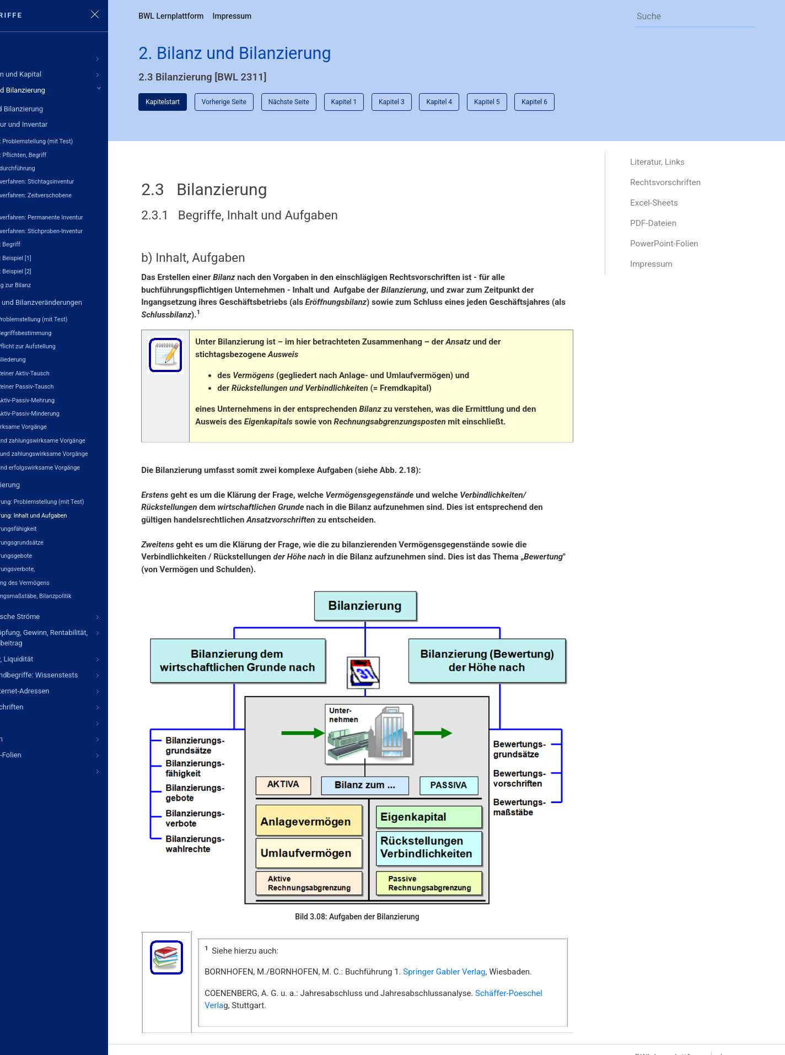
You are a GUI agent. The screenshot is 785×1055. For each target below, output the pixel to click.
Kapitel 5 (545, 103)
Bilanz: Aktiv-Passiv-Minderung (76, 412)
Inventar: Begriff (56, 244)
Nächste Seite (346, 103)
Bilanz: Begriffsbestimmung (72, 332)
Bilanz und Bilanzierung (63, 109)
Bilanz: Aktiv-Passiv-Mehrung (73, 399)
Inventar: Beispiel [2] (62, 270)
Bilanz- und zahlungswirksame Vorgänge (89, 439)
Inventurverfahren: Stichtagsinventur (83, 181)
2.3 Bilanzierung (51, 484)
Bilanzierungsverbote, (63, 567)
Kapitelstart (220, 103)
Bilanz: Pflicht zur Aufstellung (74, 345)
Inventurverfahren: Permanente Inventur (87, 217)
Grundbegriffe (47, 15)
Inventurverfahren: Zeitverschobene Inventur (81, 199)
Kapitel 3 (450, 103)
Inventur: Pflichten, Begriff (69, 154)
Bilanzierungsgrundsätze (68, 541)
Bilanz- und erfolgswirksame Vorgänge (86, 466)
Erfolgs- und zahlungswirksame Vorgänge (90, 452)
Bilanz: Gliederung (59, 359)
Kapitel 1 (402, 103)
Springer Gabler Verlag (501, 944)
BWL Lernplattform (228, 16)
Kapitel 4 (497, 103)
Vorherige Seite (281, 103)
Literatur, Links (672, 164)
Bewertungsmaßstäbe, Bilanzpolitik (81, 594)
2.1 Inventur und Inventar (65, 124)
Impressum (289, 16)
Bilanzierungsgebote (62, 554)
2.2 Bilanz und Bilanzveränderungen (82, 302)
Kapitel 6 (592, 103)
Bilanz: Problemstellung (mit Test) (80, 318)
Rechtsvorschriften (681, 185)
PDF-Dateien (668, 227)
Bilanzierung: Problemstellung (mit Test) (88, 500)
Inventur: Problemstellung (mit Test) (82, 141)
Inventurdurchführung (64, 168)
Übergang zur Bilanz (61, 284)
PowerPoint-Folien (680, 248)
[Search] (692, 16)
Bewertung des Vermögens (71, 581)
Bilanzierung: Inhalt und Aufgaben (79, 514)
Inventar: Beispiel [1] (62, 257)
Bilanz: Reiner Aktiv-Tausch (71, 372)
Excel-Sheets (669, 206)
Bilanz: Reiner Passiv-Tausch (73, 385)
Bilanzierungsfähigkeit (64, 527)
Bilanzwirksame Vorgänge (69, 425)
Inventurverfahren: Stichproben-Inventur (87, 230)
